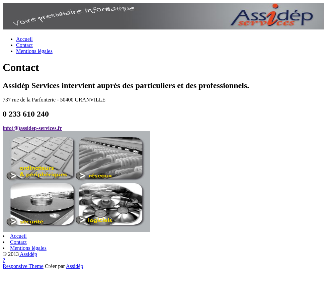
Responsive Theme (23, 266)
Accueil (24, 39)
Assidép (28, 254)
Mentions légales (34, 51)
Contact (24, 45)
